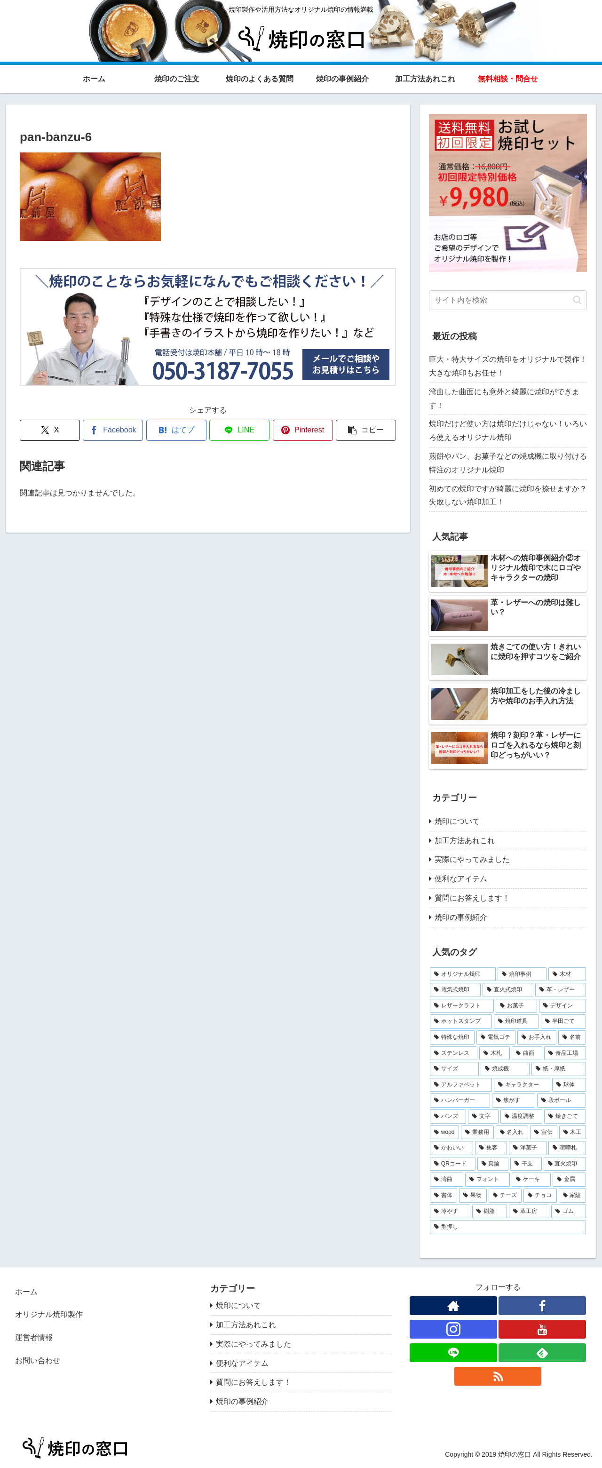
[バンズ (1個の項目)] (448, 1116)
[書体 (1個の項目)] (443, 1196)
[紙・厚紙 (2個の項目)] (558, 1069)
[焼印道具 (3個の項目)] (516, 1021)
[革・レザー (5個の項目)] (560, 990)
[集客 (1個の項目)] (491, 1148)
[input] (508, 300)
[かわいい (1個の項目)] (451, 1148)
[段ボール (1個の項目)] (561, 1100)
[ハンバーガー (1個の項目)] (460, 1100)
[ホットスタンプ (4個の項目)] (461, 1021)
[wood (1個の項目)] (444, 1132)
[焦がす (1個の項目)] (513, 1100)
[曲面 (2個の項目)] (527, 1053)
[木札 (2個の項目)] (494, 1053)
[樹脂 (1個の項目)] (489, 1212)
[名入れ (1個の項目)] (512, 1132)
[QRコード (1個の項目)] (452, 1164)
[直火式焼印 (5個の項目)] (508, 990)
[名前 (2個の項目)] (572, 1037)
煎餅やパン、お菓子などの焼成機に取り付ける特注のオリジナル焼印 (508, 463)
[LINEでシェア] (239, 430)
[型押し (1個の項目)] (508, 1227)
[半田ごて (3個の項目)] (563, 1021)
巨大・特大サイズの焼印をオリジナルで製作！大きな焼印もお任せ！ (508, 366)
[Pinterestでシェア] (303, 430)
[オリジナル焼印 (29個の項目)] (463, 974)
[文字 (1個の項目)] (483, 1116)
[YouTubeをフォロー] (542, 1329)
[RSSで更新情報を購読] (498, 1376)
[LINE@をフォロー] (453, 1352)
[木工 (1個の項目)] (572, 1132)
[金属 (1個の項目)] (569, 1180)
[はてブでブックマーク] (176, 430)
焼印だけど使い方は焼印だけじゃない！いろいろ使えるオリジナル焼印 (508, 430)
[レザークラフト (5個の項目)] (462, 1006)
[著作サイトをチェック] (453, 1305)
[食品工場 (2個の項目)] (565, 1053)
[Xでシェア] (50, 430)
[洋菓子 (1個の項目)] (528, 1148)
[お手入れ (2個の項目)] (536, 1037)
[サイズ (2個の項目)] (454, 1069)
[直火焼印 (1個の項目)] (565, 1164)
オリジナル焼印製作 (49, 1314)
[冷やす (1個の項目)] (450, 1212)
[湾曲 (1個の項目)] (446, 1180)
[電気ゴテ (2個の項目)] (495, 1037)
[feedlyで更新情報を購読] (542, 1352)
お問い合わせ (37, 1360)
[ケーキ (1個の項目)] (531, 1180)
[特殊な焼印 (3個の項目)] (452, 1037)
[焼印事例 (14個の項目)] (522, 974)
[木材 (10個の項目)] (567, 974)
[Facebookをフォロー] (542, 1305)
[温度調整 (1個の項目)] (521, 1116)
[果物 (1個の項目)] (472, 1196)
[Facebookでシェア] (113, 430)
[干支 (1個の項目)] (526, 1164)
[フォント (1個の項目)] (487, 1180)
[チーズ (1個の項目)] (505, 1196)
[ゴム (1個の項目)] (568, 1212)
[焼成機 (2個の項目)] (505, 1069)
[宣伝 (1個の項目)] (543, 1132)
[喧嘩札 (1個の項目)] (567, 1148)
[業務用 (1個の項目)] (477, 1132)
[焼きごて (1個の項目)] (565, 1116)
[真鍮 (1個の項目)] (493, 1164)
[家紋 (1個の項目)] (572, 1196)
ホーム (26, 1292)
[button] (366, 430)
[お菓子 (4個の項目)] (516, 1006)
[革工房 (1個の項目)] (529, 1212)
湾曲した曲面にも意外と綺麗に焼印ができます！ (504, 398)
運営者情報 (34, 1337)
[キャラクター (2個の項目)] (522, 1085)
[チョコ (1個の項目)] (539, 1196)
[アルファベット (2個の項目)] (461, 1085)
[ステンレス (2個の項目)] (453, 1053)
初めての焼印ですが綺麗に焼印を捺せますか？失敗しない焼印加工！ (508, 495)
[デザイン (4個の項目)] (562, 1006)
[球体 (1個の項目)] (569, 1085)
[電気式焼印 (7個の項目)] (455, 990)
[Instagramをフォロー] (453, 1329)
